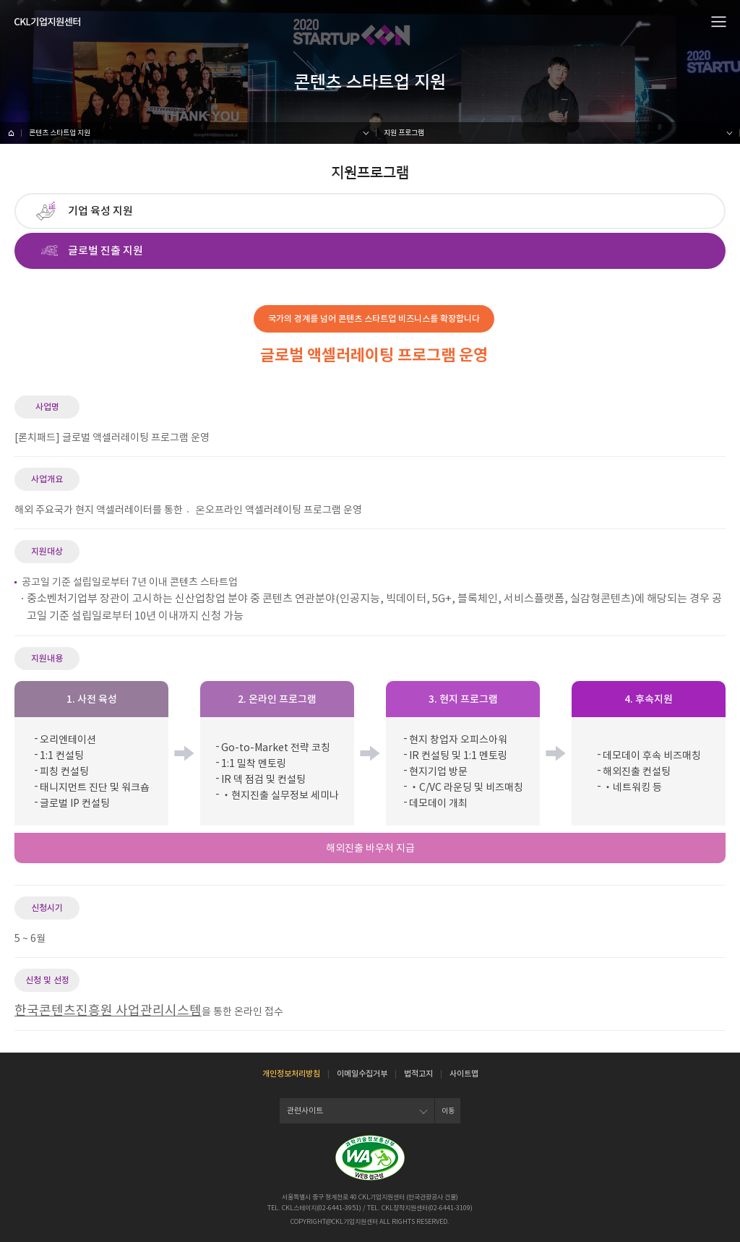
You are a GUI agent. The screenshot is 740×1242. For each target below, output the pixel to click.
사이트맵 (463, 1073)
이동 (448, 1110)
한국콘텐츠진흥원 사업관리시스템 (108, 1010)
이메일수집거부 (362, 1073)
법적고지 (418, 1073)
